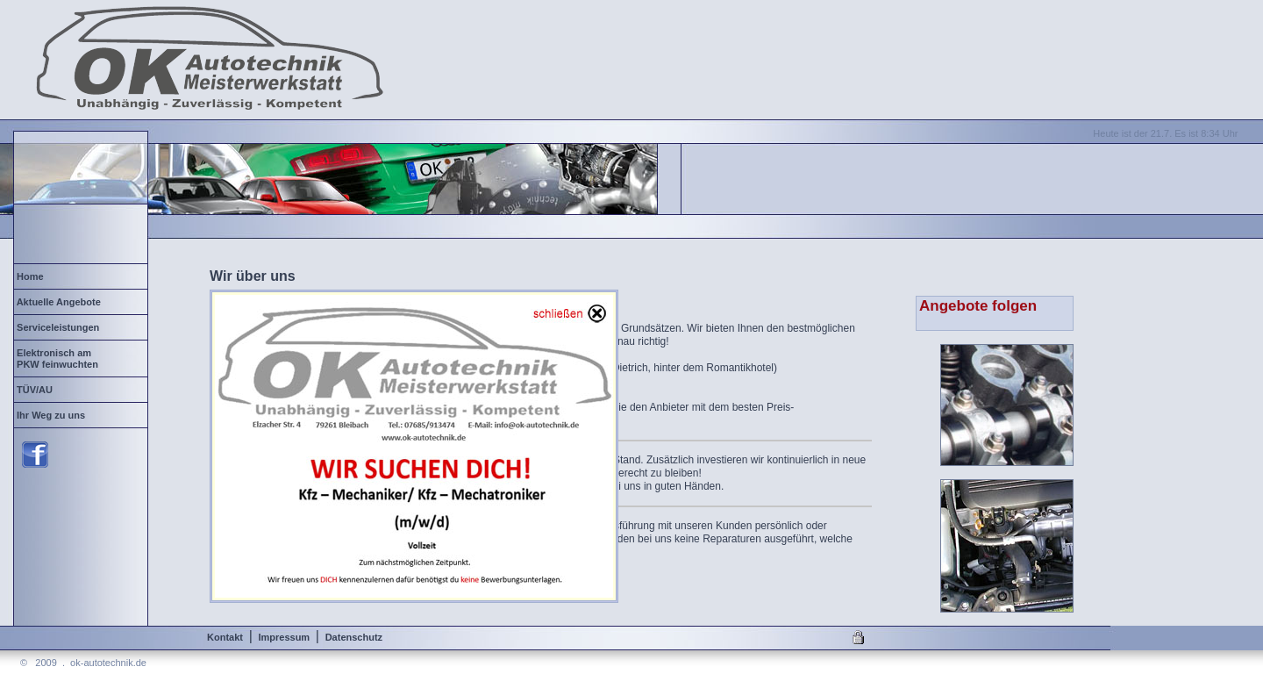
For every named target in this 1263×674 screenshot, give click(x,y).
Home (62, 276)
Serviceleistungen (60, 327)
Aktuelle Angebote (65, 302)
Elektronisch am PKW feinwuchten (56, 358)
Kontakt (225, 637)
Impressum (284, 637)
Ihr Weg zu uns (60, 415)
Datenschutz (353, 637)
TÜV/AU (58, 389)
